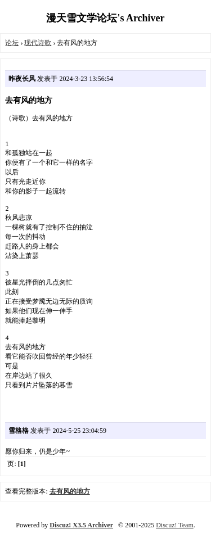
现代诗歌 (37, 43)
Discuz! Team (175, 525)
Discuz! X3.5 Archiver (81, 525)
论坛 (12, 43)
